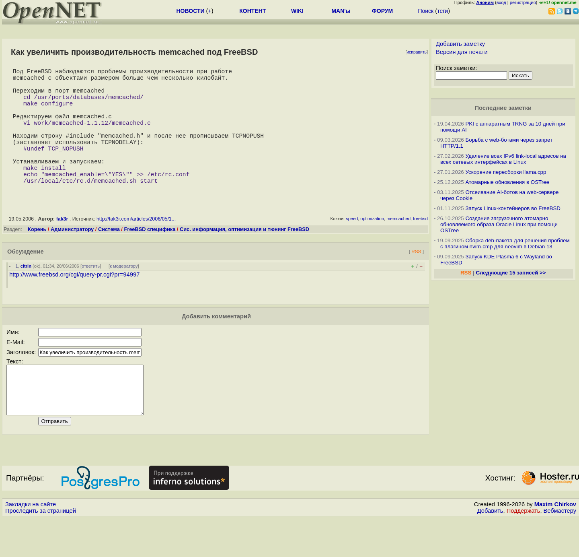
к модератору (124, 295)
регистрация (523, 2)
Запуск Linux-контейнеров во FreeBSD (513, 208)
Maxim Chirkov (555, 543)
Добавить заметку (460, 44)
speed (352, 247)
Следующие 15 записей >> (511, 273)
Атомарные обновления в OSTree (507, 182)
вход (501, 2)
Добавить (490, 549)
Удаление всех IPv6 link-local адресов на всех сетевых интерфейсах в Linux (503, 159)
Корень (37, 258)
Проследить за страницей (40, 549)
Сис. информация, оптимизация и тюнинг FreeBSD (244, 258)
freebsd (420, 247)
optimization (372, 247)
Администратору (72, 258)
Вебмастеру (560, 549)
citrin (26, 295)
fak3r (62, 248)
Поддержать (523, 549)
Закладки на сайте (30, 543)
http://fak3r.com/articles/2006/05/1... (136, 248)
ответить (91, 295)
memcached (398, 247)
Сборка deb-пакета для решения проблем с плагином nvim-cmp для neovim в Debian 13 (505, 243)
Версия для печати (462, 52)
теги (442, 11)
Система (109, 258)
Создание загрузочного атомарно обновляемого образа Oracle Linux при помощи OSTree (499, 224)
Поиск (425, 11)
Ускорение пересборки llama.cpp (505, 172)
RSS (416, 280)
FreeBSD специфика (149, 258)
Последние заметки (503, 108)
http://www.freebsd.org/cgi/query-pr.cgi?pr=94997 (74, 303)
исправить (417, 52)
